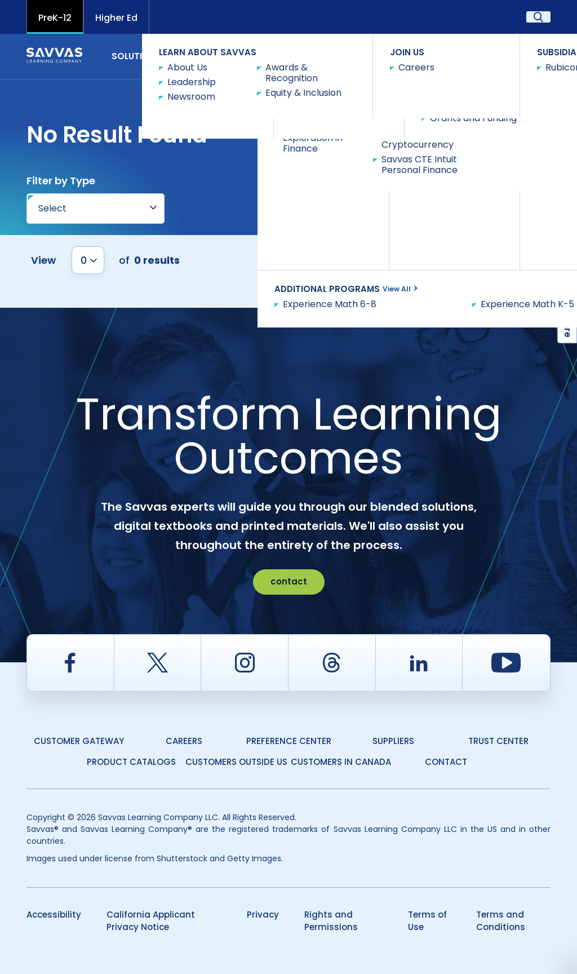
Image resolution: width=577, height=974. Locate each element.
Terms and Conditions (500, 921)
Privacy (263, 914)
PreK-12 (55, 17)
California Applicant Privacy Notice (150, 921)
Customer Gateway (79, 741)
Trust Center (498, 741)
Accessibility (53, 914)
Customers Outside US (236, 762)
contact (288, 581)
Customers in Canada (341, 762)
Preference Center (288, 741)
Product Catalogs (131, 762)
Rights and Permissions (331, 921)
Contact (520, 55)
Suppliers (393, 741)
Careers (184, 741)
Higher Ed (116, 17)
